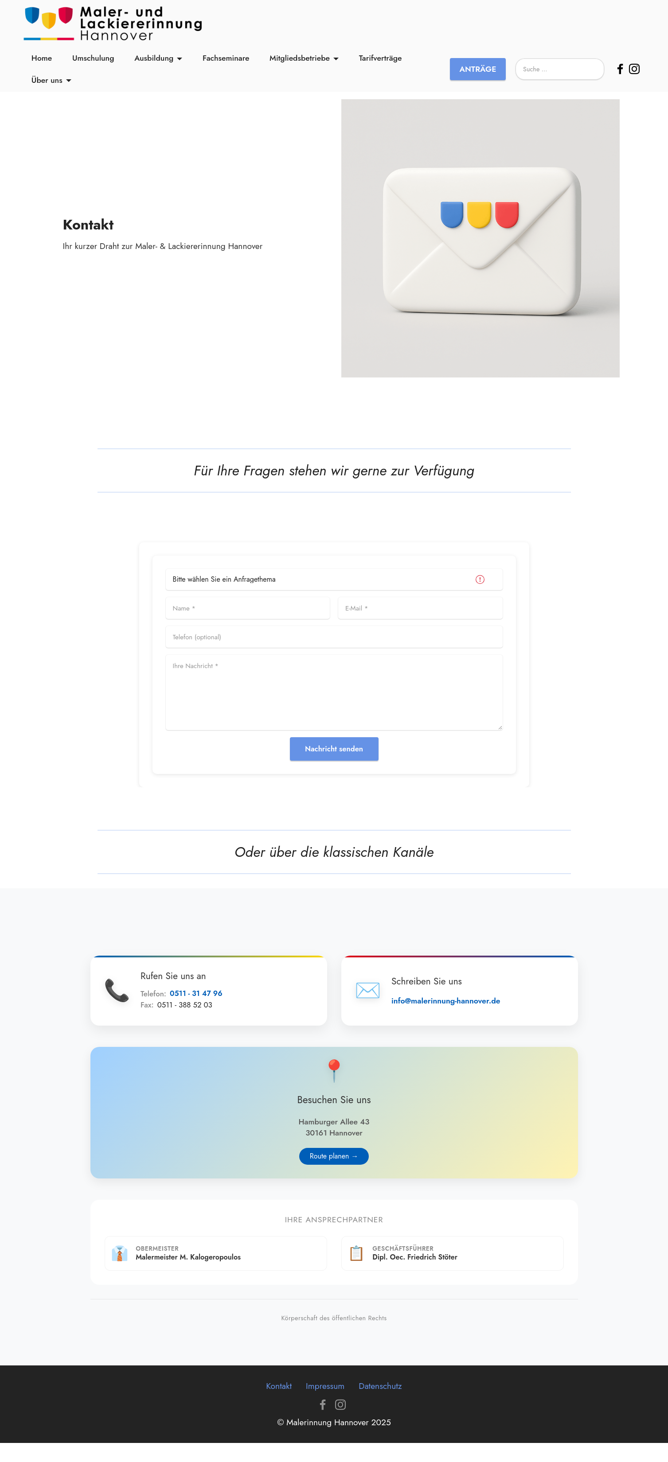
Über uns (47, 85)
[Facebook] (620, 74)
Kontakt (279, 1405)
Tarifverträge (380, 63)
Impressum (325, 1405)
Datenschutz (380, 1405)
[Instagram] (634, 74)
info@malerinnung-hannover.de (454, 1005)
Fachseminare (226, 63)
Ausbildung (153, 63)
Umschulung (93, 63)
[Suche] (560, 74)
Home (41, 63)
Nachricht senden (334, 749)
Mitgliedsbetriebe (300, 63)
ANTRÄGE (477, 74)
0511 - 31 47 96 (205, 999)
